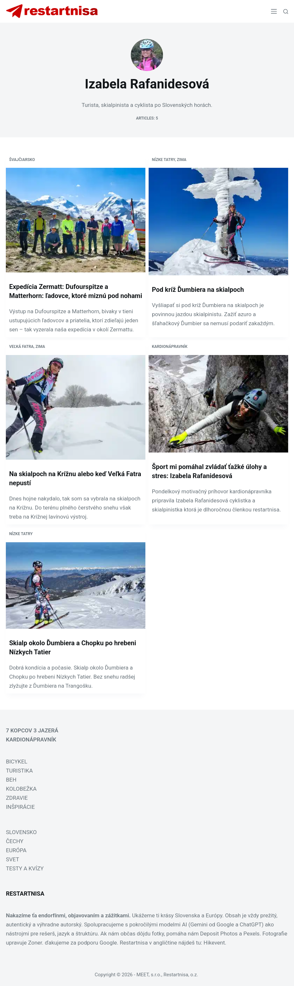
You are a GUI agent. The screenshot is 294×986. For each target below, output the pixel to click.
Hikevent (214, 942)
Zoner (35, 942)
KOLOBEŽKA (21, 788)
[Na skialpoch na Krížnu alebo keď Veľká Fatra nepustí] (75, 407)
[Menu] (274, 11)
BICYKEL (16, 761)
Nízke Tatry (163, 159)
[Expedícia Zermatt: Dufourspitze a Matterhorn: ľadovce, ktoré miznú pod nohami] (75, 220)
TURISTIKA (19, 770)
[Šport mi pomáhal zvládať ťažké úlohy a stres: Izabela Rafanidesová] (218, 404)
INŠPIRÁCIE (20, 807)
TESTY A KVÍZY (24, 868)
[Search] (285, 11)
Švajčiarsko (22, 159)
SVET (12, 859)
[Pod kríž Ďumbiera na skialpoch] (218, 221)
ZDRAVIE (17, 798)
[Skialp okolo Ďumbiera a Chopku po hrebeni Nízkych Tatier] (75, 585)
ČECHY (14, 841)
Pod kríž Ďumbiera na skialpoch (198, 289)
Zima (181, 159)
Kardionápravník (170, 346)
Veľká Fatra (21, 346)
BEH (11, 779)
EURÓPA (16, 850)
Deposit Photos (219, 933)
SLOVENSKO (21, 832)
